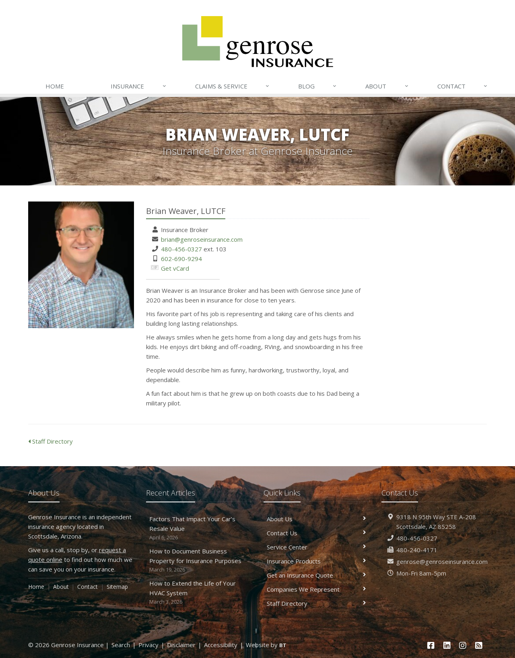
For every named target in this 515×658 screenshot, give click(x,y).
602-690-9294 (181, 259)
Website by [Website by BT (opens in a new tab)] (266, 645)
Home (54, 86)
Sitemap (117, 586)
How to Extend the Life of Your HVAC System (199, 592)
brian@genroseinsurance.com (202, 239)
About (387, 86)
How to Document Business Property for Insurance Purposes (199, 560)
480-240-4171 (416, 550)
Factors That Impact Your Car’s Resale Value (199, 528)
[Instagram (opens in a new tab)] (463, 645)
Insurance (139, 86)
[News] (479, 645)
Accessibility (220, 645)
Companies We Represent (316, 589)
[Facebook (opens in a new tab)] (431, 645)
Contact (462, 86)
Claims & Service (232, 86)
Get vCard (175, 268)
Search (120, 645)
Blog (317, 86)
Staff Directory (50, 441)
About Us (316, 519)
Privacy (148, 645)
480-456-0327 (181, 249)
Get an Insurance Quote (316, 575)
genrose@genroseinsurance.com (442, 561)
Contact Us (316, 533)
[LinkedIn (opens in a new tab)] (447, 645)
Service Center (316, 547)
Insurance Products (316, 561)
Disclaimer (181, 645)
